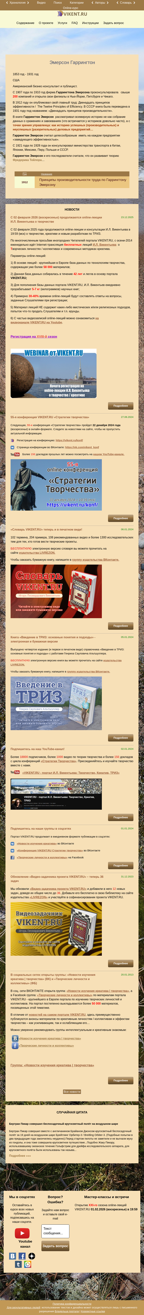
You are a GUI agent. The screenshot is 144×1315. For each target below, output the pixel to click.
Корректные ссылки (93, 1311)
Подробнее (121, 405)
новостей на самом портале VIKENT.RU (57, 1014)
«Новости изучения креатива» (37, 843)
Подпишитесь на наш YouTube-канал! (37, 749)
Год (25, 174)
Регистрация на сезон (34, 336)
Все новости (72, 1091)
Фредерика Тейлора (27, 160)
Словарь (126, 2)
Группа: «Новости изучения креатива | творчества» (52, 1065)
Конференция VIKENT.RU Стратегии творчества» (50, 850)
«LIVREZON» (39, 897)
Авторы (100, 2)
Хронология (17, 2)
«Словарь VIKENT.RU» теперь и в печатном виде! (46, 529)
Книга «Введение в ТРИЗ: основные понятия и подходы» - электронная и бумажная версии (53, 639)
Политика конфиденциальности (72, 1303)
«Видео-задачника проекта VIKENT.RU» (58, 888)
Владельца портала (67, 1311)
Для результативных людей (23, 1307)
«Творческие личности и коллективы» (42, 857)
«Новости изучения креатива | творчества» (98, 990)
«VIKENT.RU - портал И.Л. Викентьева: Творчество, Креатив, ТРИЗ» (70, 772)
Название (46, 174)
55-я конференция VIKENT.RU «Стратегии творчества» (50, 417)
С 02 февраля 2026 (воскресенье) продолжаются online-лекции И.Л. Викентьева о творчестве (56, 219)
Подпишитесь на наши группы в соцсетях (41, 828)
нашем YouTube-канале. (108, 454)
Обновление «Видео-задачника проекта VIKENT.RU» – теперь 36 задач (57, 879)
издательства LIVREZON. (37, 552)
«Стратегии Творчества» (58, 761)
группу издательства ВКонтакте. (95, 559)
